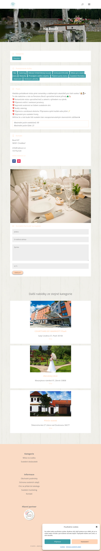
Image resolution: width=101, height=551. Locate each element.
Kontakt (29, 494)
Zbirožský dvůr (50, 376)
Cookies (62, 547)
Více (50, 339)
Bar (14, 73)
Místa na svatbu (29, 458)
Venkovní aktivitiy (31, 79)
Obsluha (22, 76)
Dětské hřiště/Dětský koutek (39, 73)
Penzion (16, 58)
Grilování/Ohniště (61, 73)
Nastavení (84, 542)
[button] (97, 527)
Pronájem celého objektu (39, 76)
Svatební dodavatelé (29, 461)
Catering (22, 73)
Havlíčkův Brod (44, 32)
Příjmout (57, 542)
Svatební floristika (77, 76)
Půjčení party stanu (59, 76)
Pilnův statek (50, 420)
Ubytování (17, 79)
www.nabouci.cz (18, 155)
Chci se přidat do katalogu (29, 486)
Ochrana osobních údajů (73, 547)
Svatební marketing (29, 490)
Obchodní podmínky (29, 478)
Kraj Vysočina (57, 32)
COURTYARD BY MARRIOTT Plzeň (50, 331)
